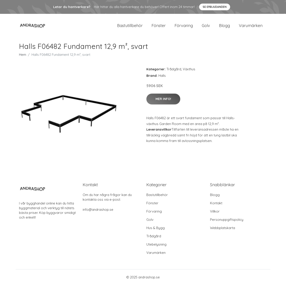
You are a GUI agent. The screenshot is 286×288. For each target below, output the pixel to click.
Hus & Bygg (155, 231)
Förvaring (184, 27)
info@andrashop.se (98, 213)
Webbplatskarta (222, 231)
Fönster (158, 27)
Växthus (189, 72)
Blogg (224, 27)
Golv (206, 27)
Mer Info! (163, 102)
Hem (22, 58)
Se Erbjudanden (215, 6)
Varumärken (251, 27)
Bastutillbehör (130, 27)
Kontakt (216, 206)
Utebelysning (156, 247)
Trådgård (173, 72)
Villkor (215, 214)
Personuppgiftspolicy (226, 223)
